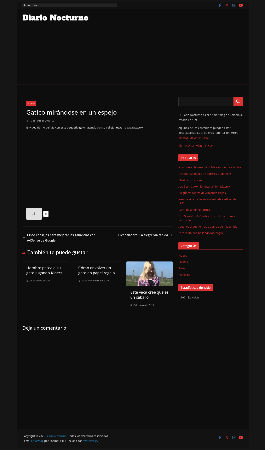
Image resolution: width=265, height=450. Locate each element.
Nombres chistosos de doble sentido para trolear (210, 167)
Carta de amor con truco (194, 210)
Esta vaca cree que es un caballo (149, 295)
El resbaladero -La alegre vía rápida (145, 235)
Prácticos (184, 275)
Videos (31, 103)
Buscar (238, 101)
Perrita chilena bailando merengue (201, 233)
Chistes (183, 262)
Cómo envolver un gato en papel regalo (96, 270)
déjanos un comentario (193, 137)
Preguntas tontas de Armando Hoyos (202, 193)
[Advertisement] (133, 55)
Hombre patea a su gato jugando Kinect (44, 270)
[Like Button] (34, 214)
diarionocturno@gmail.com (196, 145)
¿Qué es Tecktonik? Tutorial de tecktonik (204, 186)
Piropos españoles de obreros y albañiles (205, 174)
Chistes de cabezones (192, 180)
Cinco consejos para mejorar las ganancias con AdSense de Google (58, 238)
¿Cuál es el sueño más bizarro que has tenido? (208, 226)
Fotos (181, 268)
